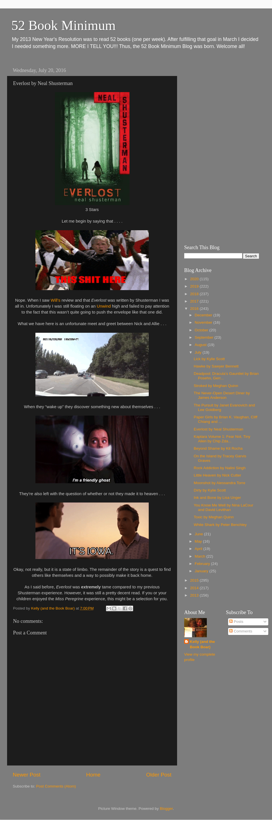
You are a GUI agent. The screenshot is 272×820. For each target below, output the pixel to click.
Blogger (166, 808)
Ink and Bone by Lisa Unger (217, 497)
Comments (240, 631)
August (201, 345)
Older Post (158, 775)
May (199, 541)
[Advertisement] (212, 149)
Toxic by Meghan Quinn (214, 517)
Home (93, 775)
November (204, 322)
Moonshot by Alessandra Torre (219, 483)
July (199, 352)
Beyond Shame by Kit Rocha (218, 448)
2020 (195, 279)
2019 (195, 286)
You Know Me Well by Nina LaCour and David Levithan (223, 507)
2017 (195, 301)
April (199, 549)
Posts (236, 621)
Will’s (55, 300)
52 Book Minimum (63, 25)
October (202, 330)
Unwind (104, 306)
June (199, 534)
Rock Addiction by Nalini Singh (220, 468)
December (204, 315)
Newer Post (27, 775)
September (204, 337)
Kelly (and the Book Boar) (202, 644)
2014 (195, 588)
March (200, 556)
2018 (195, 294)
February (203, 564)
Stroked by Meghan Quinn (216, 386)
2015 (195, 580)
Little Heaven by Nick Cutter (217, 475)
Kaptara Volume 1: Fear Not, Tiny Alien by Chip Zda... (222, 438)
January (202, 571)
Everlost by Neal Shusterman (218, 429)
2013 (195, 595)
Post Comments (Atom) (56, 786)
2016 (195, 308)
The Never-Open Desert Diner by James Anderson (222, 395)
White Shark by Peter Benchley (220, 525)
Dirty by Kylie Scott (210, 490)
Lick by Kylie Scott (209, 359)
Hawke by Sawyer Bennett (216, 366)
